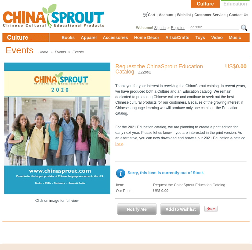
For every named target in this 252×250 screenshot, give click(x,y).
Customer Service (209, 15)
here (119, 143)
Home (43, 52)
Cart (151, 15)
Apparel (89, 37)
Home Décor (146, 37)
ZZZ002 (144, 72)
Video (217, 37)
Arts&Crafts (177, 37)
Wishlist (184, 15)
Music (235, 37)
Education (235, 3)
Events (60, 52)
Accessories (115, 37)
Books (68, 37)
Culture (205, 3)
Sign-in (160, 28)
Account (166, 15)
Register (178, 28)
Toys (200, 37)
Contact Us (238, 15)
